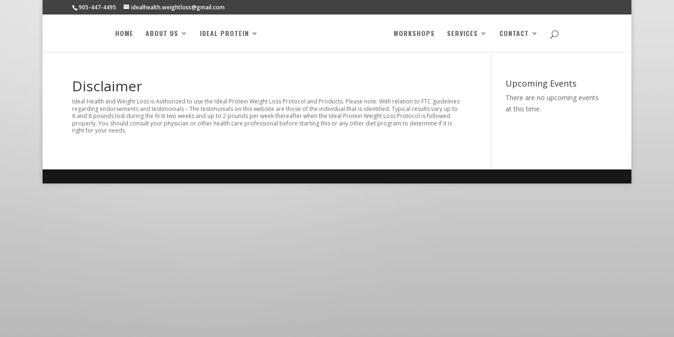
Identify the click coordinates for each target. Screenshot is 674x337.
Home (124, 34)
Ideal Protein (224, 34)
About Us (162, 34)
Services (462, 34)
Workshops (414, 34)
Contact (514, 34)
